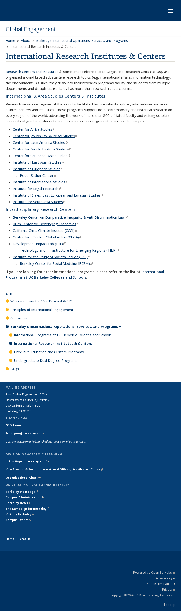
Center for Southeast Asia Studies (41, 155)
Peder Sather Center (38, 175)
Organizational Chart (23, 478)
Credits (25, 539)
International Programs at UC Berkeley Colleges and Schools (63, 335)
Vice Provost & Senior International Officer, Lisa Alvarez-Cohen (54, 469)
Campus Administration (25, 497)
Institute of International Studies (40, 182)
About (25, 40)
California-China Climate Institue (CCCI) (45, 230)
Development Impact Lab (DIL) (39, 243)
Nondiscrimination (161, 584)
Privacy (168, 589)
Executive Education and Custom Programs (49, 352)
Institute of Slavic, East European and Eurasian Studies (58, 195)
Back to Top (167, 605)
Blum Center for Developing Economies (46, 223)
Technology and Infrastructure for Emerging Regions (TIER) (69, 250)
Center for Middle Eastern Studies (42, 149)
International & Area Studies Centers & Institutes (57, 96)
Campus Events (18, 520)
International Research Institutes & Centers (53, 343)
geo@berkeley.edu (29, 433)
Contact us (19, 318)
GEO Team (13, 425)
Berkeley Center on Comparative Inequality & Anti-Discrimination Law (70, 217)
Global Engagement (31, 29)
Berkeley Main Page (22, 492)
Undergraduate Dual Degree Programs (46, 360)
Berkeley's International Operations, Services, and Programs (82, 40)
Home (10, 40)
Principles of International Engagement (41, 309)
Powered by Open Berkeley (154, 572)
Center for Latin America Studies (40, 142)
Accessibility (165, 578)
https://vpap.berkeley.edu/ (27, 461)
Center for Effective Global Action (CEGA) (47, 237)
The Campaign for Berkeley (27, 509)
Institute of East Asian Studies (38, 162)
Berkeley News (18, 503)
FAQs (14, 368)
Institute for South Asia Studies (39, 201)
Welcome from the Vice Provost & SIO (41, 301)
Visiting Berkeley (20, 514)
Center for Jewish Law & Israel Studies (45, 135)
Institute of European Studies (38, 168)
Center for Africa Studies (34, 129)
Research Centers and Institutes (33, 71)
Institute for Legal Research (37, 188)
